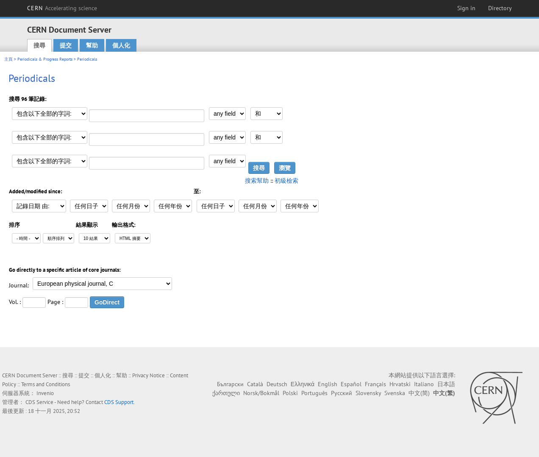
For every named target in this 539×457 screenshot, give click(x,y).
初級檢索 (286, 180)
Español (351, 384)
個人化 (121, 45)
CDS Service (39, 402)
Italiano (424, 384)
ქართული (226, 393)
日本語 (446, 384)
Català (255, 384)
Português (314, 393)
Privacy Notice (148, 375)
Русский (341, 393)
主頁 (8, 59)
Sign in (466, 8)
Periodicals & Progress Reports (44, 59)
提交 (66, 45)
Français (375, 384)
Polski (290, 393)
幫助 (92, 45)
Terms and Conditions (45, 384)
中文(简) (419, 393)
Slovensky (368, 393)
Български (230, 384)
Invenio (45, 393)
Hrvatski (400, 384)
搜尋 (39, 45)
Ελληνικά (302, 384)
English (327, 384)
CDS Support (118, 402)
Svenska (394, 393)
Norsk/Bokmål (261, 393)
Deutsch (277, 384)
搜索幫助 (257, 180)
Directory (500, 8)
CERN (62, 8)
